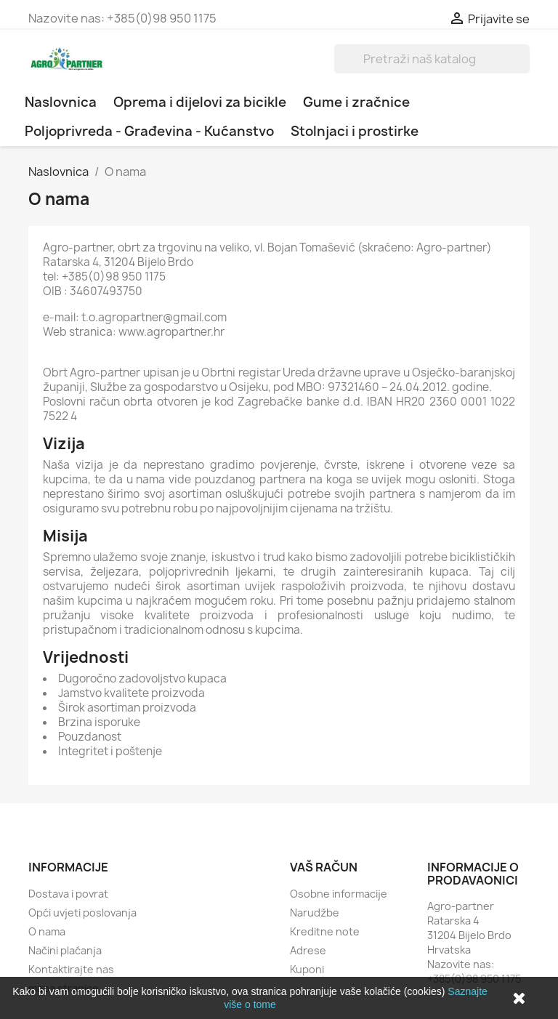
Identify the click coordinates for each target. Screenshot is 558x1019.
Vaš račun (323, 867)
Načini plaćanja (65, 950)
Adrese (308, 950)
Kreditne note (325, 931)
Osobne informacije (338, 894)
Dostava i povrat (68, 894)
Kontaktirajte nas (71, 969)
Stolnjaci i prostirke (354, 131)
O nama (46, 931)
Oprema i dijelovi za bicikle (199, 102)
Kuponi (307, 969)
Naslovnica (61, 102)
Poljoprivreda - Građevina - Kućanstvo (149, 131)
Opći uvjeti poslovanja (82, 912)
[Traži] (432, 58)
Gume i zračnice (356, 102)
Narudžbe (314, 912)
